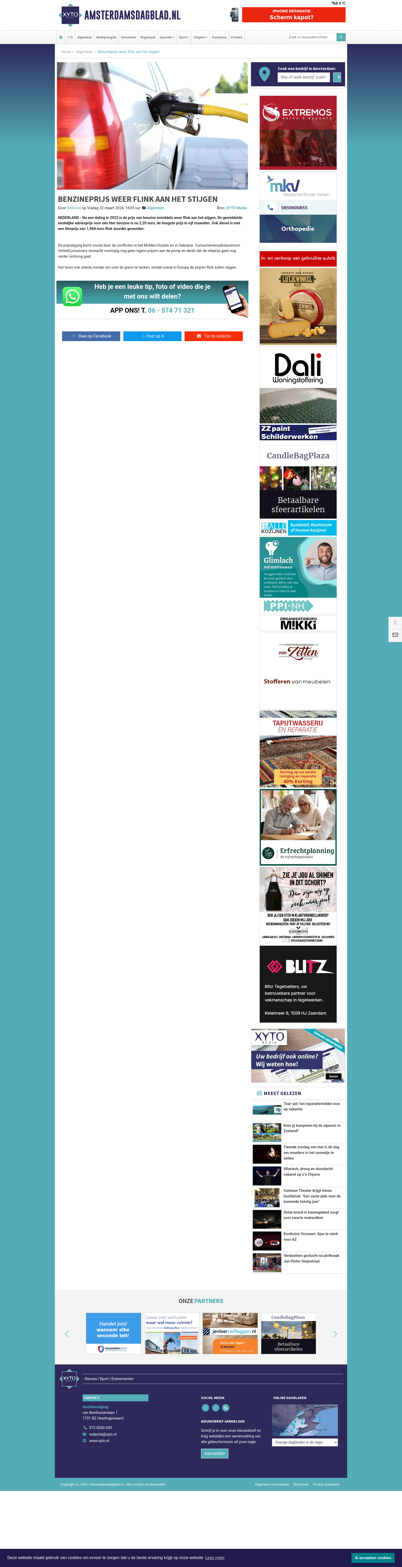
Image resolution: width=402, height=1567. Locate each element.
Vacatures (219, 37)
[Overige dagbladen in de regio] (305, 1406)
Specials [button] (165, 37)
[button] (61, 1334)
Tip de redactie (213, 336)
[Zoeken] (341, 37)
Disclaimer (301, 1474)
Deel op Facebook (91, 336)
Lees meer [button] (215, 1557)
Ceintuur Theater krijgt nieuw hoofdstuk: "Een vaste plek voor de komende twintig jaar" (312, 1196)
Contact (237, 37)
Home (66, 52)
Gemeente (128, 37)
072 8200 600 (100, 1417)
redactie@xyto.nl (103, 1424)
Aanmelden (214, 1442)
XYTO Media (236, 208)
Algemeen (84, 37)
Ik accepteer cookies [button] (373, 1558)
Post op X (152, 336)
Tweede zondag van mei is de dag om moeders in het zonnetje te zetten (311, 1152)
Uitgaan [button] (199, 37)
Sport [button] (183, 37)
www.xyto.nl (99, 1430)
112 (70, 37)
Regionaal (147, 37)
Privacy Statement (326, 1474)
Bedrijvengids (106, 37)
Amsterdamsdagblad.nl (132, 15)
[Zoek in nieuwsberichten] (312, 37)
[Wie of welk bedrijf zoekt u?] (304, 77)
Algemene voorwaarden (272, 1474)
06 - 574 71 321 (171, 310)
